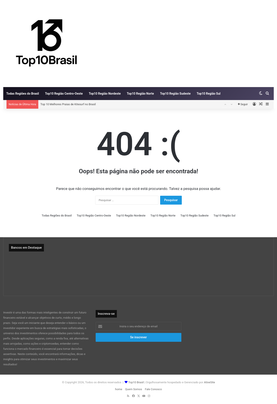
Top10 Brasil (136, 382)
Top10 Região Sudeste (175, 93)
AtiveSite (209, 382)
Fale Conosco (153, 389)
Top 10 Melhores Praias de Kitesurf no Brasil (68, 104)
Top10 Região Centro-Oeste (64, 93)
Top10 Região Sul (209, 93)
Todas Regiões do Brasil (22, 93)
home (118, 389)
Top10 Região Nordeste (105, 93)
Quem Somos (133, 389)
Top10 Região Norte (140, 93)
